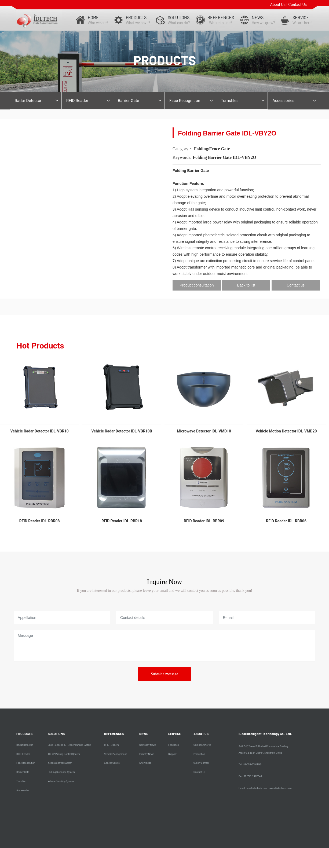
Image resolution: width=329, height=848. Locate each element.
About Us (278, 4)
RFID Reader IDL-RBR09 (204, 521)
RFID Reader (77, 100)
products (164, 60)
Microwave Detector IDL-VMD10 (204, 431)
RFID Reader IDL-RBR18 (121, 521)
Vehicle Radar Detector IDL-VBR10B (122, 431)
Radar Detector (28, 100)
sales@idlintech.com (280, 788)
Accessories (283, 100)
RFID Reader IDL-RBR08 (39, 521)
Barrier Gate (128, 100)
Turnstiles (230, 100)
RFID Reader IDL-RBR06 (286, 521)
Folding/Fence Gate (212, 148)
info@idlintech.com (257, 788)
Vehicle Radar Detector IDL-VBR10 (39, 431)
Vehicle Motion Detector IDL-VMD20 (286, 431)
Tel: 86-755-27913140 (250, 764)
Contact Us (297, 4)
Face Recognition (184, 100)
